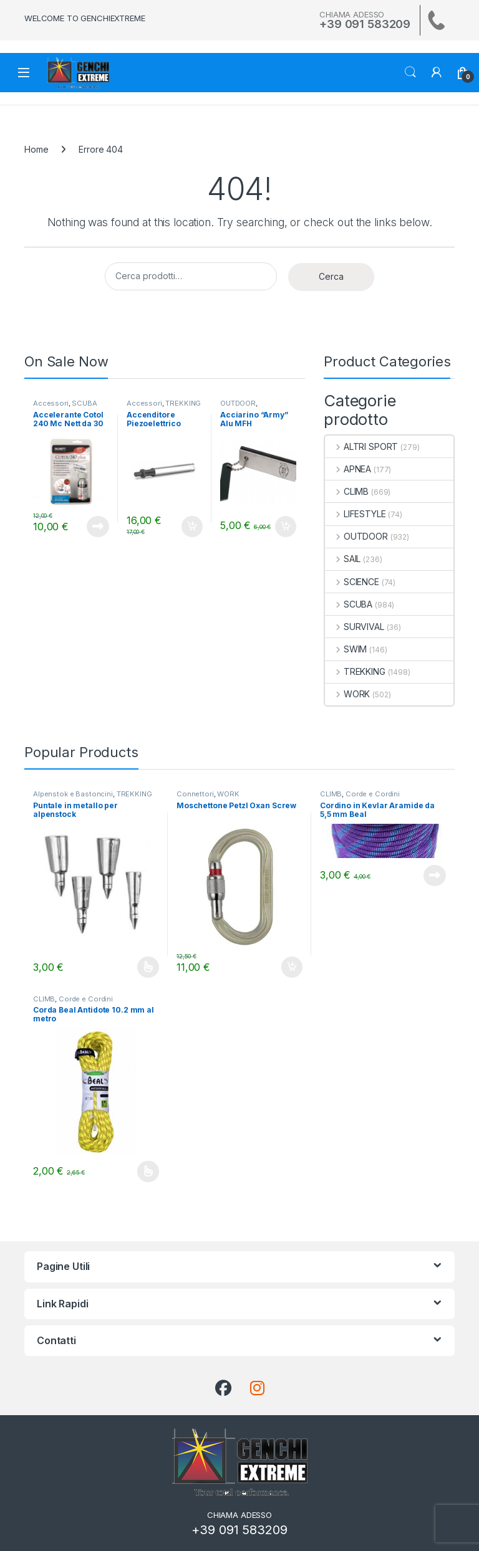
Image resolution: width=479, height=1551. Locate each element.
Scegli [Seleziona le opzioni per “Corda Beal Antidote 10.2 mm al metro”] (148, 1171)
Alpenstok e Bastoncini (73, 794)
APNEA (348, 469)
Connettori (195, 794)
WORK (347, 694)
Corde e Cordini (373, 794)
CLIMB (347, 491)
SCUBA (84, 403)
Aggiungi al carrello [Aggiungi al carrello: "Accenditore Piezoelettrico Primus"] (192, 526)
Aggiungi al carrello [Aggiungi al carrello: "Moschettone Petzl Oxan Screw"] (291, 967)
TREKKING (183, 403)
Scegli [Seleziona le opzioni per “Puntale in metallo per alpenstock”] (148, 967)
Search (410, 72)
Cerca (331, 276)
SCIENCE (352, 581)
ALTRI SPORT (361, 446)
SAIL (342, 558)
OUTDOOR (238, 403)
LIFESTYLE (355, 513)
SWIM (346, 649)
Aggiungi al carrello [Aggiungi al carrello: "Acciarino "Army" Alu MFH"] (285, 526)
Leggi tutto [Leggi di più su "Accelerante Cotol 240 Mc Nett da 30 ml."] (98, 526)
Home (36, 149)
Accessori (51, 403)
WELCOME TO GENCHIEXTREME (84, 18)
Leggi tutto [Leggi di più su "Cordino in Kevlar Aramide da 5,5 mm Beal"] (434, 875)
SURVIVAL (354, 626)
